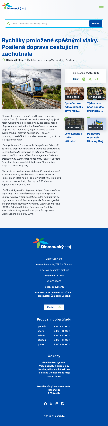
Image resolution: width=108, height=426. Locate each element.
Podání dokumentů (54, 286)
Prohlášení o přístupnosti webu (54, 386)
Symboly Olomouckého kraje (54, 369)
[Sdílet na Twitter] (90, 78)
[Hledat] (95, 23)
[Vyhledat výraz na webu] (49, 23)
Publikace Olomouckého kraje (54, 372)
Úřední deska (54, 376)
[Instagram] (56, 403)
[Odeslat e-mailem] (96, 78)
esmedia (60, 415)
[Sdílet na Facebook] (84, 78)
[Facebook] (45, 403)
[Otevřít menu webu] (101, 6)
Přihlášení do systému (54, 362)
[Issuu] (62, 403)
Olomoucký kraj (13, 60)
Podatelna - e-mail (54, 275)
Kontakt (54, 307)
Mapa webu (54, 389)
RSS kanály (54, 393)
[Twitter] (51, 403)
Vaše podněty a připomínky (54, 365)
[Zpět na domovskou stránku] (14, 6)
